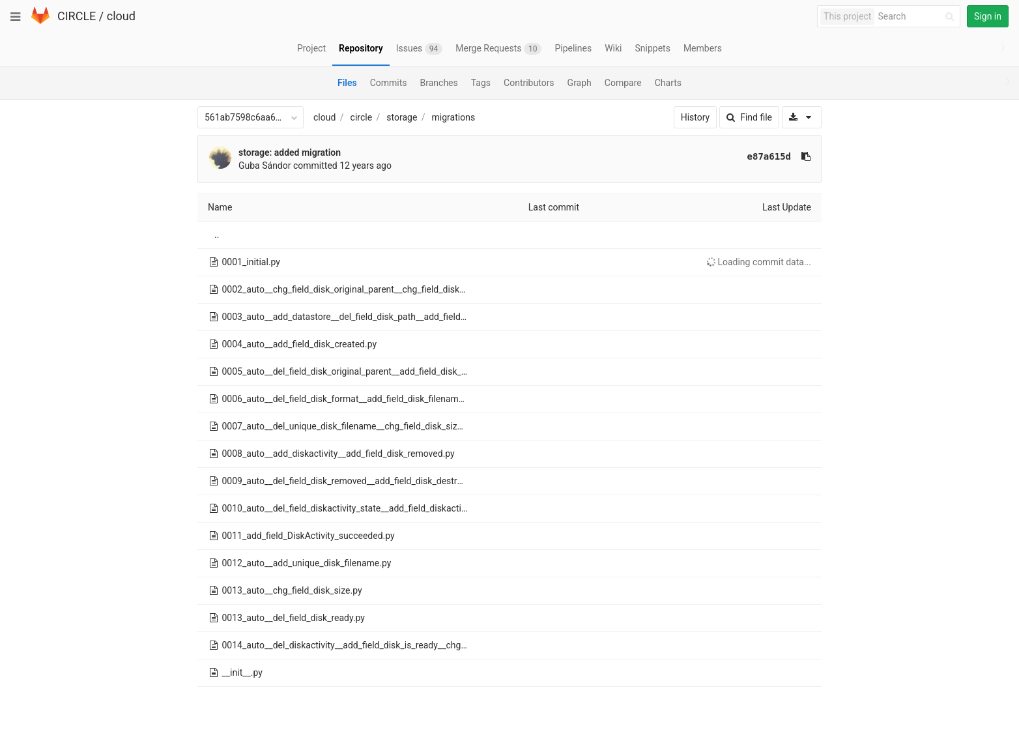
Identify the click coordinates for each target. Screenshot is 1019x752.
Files (347, 83)
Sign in (987, 16)
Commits (388, 83)
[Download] (802, 117)
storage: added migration (289, 152)
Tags (481, 83)
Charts (668, 83)
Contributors (529, 83)
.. (216, 234)
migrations (454, 117)
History (695, 117)
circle (362, 117)
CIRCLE (76, 16)
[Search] (918, 16)
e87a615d (769, 156)
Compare (623, 83)
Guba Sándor (264, 165)
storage (401, 117)
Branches (439, 83)
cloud (121, 16)
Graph (579, 83)
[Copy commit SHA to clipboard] (806, 156)
